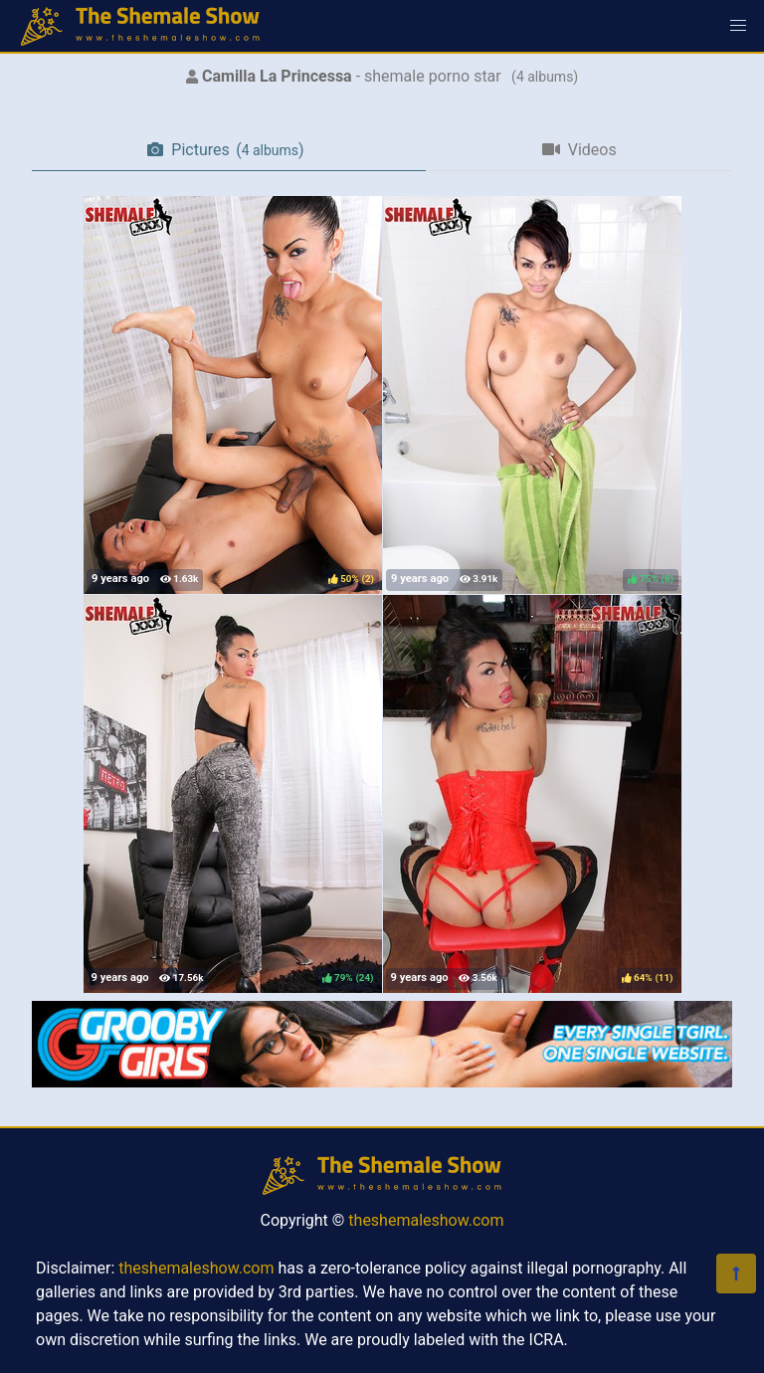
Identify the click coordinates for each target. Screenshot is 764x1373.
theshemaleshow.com (425, 1220)
